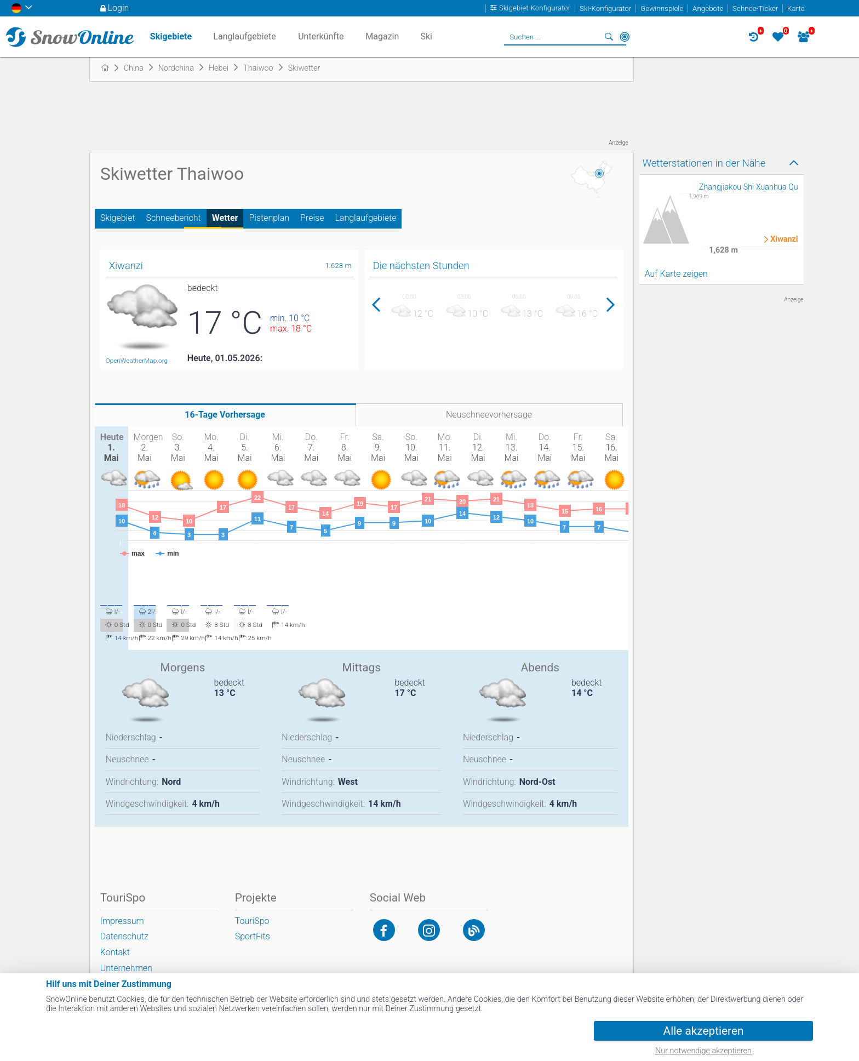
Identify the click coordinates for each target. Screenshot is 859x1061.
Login (118, 8)
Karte (796, 8)
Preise (312, 218)
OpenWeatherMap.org (137, 360)
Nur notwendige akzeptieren (703, 1051)
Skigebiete (171, 36)
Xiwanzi (784, 239)
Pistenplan (269, 218)
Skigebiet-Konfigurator (535, 8)
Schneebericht (173, 218)
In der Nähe (624, 37)
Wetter (225, 218)
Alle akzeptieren (703, 1030)
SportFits (252, 936)
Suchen (609, 37)
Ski (426, 36)
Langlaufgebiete (365, 218)
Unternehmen (126, 968)
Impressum (122, 921)
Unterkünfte (320, 36)
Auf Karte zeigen (676, 274)
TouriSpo (252, 921)
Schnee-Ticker (755, 8)
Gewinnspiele (661, 8)
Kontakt (115, 952)
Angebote (707, 8)
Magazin (382, 36)
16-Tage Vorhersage (225, 414)
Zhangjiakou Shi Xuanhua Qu (748, 187)
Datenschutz (124, 936)
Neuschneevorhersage (489, 414)
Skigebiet (117, 218)
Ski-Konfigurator (605, 8)
